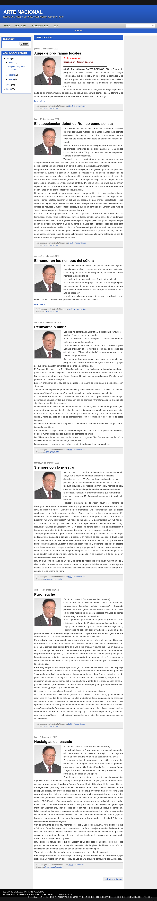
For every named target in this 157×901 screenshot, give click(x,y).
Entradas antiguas (113, 879)
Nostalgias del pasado (53, 742)
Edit (56, 26)
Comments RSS (40, 26)
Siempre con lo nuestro (54, 467)
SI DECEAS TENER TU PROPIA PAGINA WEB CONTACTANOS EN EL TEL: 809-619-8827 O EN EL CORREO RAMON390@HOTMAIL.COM (90, 897)
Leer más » (39, 101)
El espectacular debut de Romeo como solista (73, 124)
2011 (8, 85)
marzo (11, 63)
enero (11, 79)
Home (7, 26)
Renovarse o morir (50, 327)
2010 (8, 89)
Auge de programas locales (57, 53)
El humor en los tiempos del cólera (64, 261)
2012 (8, 59)
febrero (12, 75)
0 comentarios (80, 106)
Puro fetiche (44, 594)
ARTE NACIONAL (51, 108)
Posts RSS (21, 26)
